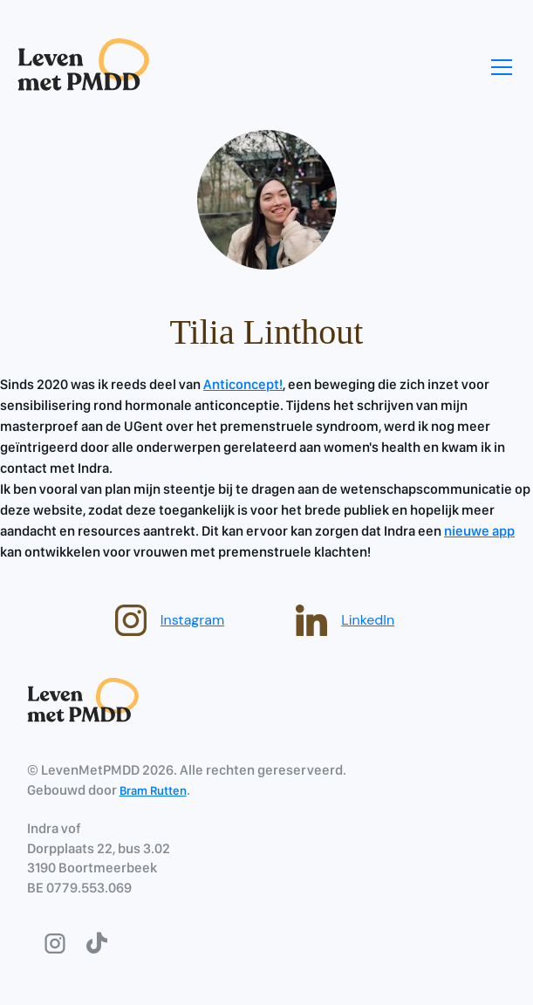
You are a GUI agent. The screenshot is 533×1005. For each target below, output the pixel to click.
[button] (498, 67)
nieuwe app (479, 531)
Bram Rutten (153, 790)
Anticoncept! (243, 384)
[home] (83, 66)
